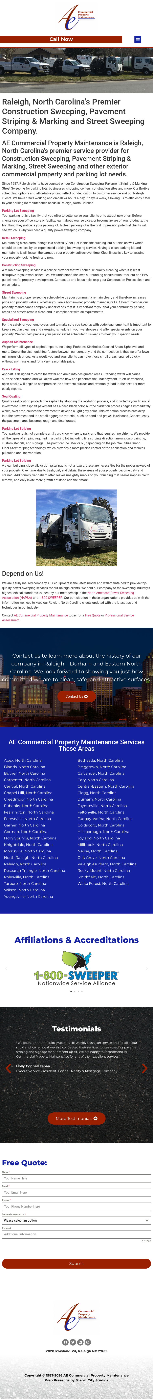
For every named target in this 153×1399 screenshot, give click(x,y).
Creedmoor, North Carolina (28, 799)
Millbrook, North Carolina (100, 844)
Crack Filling (11, 369)
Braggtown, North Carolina (102, 767)
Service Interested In (14, 1214)
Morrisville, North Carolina (27, 851)
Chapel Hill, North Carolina (28, 793)
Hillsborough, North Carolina (103, 832)
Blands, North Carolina (24, 767)
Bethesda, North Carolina (101, 760)
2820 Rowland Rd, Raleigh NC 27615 (76, 1351)
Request (6, 1228)
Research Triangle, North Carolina (34, 870)
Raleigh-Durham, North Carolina (107, 864)
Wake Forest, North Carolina (103, 883)
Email (5, 1186)
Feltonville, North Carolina (101, 812)
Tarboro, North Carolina (25, 883)
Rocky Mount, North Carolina (104, 870)
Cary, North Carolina (96, 780)
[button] (137, 39)
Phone (6, 1200)
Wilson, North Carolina (24, 890)
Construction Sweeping (19, 265)
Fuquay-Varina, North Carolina (105, 819)
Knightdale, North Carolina (28, 844)
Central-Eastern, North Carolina (106, 786)
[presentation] (28, 1251)
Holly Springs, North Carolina (30, 838)
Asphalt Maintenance (17, 342)
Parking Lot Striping (16, 429)
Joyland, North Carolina (99, 838)
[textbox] (72, 1220)
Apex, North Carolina (23, 760)
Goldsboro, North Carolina (101, 825)
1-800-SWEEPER (50, 598)
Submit (76, 1263)
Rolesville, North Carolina (27, 877)
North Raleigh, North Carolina (31, 857)
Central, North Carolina (25, 786)
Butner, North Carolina (24, 773)
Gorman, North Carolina (25, 832)
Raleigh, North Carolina (25, 864)
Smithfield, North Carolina (101, 877)
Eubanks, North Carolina (26, 806)
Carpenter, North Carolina (27, 780)
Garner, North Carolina (24, 825)
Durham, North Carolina (99, 799)
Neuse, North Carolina (98, 851)
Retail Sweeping (13, 238)
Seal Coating (11, 396)
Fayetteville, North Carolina (102, 806)
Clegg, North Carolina (97, 793)
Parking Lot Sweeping (18, 211)
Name (6, 1172)
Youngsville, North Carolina (28, 896)
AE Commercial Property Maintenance (41, 615)
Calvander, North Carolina (101, 773)
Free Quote (92, 615)
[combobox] (76, 1221)
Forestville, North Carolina (27, 819)
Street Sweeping (14, 292)
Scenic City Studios (92, 1380)
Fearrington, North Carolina (29, 812)
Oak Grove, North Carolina (101, 857)
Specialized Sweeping (18, 320)
